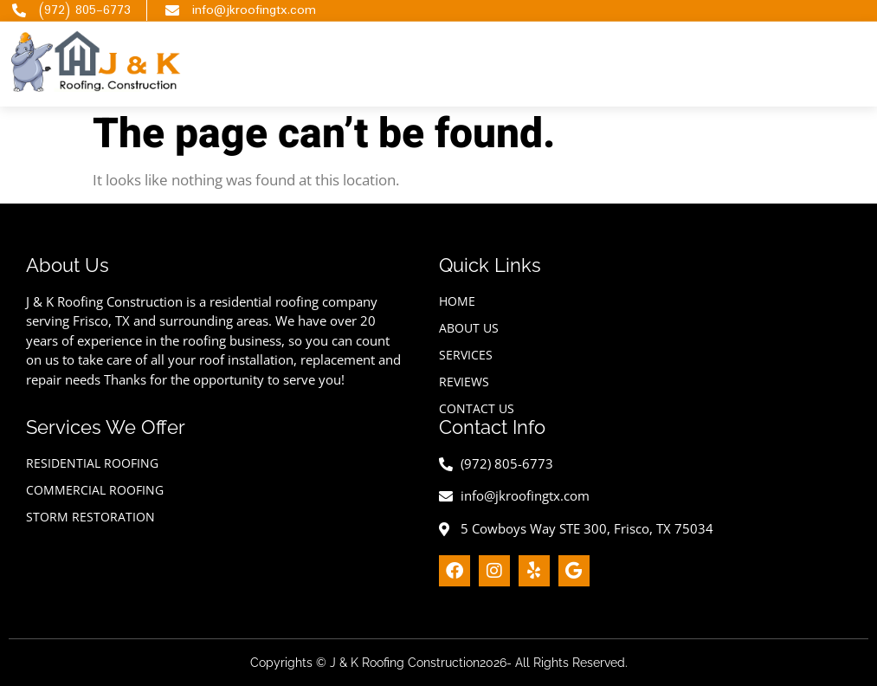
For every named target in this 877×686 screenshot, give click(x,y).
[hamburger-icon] (676, 63)
